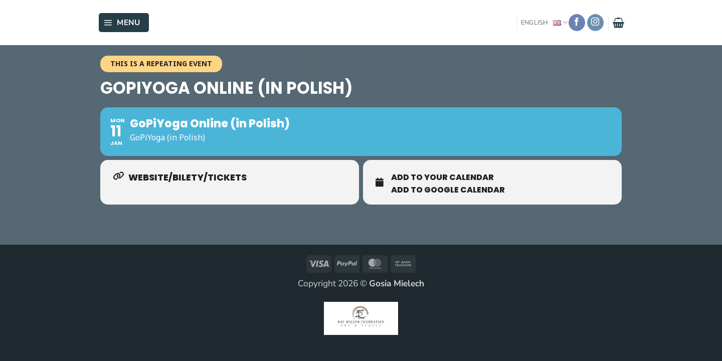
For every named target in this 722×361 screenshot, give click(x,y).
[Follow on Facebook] (577, 22)
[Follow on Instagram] (595, 22)
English (544, 22)
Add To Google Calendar (448, 190)
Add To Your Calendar (442, 177)
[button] (124, 23)
